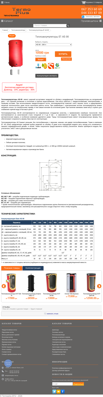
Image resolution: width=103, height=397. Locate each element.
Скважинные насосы (58, 354)
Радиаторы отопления (59, 344)
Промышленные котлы (9, 342)
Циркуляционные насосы (60, 349)
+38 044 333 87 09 (14, 372)
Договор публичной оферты (60, 370)
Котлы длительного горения (10, 334)
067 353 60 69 (91, 9)
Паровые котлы (6, 344)
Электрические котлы (59, 342)
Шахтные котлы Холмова (9, 339)
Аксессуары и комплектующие (61, 346)
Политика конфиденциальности (62, 368)
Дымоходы (55, 329)
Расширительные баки (59, 351)
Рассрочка (66, 59)
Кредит (41, 59)
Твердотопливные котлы (9, 329)
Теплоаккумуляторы (58, 334)
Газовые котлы (6, 351)
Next (99, 286)
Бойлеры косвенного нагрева (61, 337)
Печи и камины (6, 349)
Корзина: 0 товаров (94, 2)
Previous (3, 286)
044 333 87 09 (91, 13)
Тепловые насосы (57, 332)
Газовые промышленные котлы (11, 354)
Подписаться (78, 383)
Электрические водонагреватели (62, 339)
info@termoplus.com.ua (11, 375)
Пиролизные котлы (8, 332)
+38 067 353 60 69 (14, 370)
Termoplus (6, 396)
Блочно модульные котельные (11, 346)
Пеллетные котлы (7, 337)
